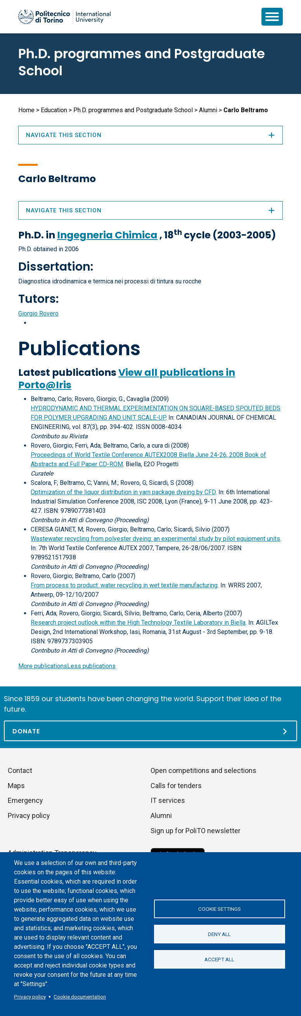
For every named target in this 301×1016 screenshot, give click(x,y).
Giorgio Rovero (38, 313)
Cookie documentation (80, 996)
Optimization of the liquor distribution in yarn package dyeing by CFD (123, 492)
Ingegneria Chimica (107, 235)
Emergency (25, 800)
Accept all (219, 959)
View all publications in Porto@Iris (126, 379)
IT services (167, 800)
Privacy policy (30, 996)
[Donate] (150, 731)
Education (54, 110)
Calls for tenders (176, 786)
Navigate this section (150, 210)
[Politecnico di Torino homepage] (64, 16)
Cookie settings (219, 909)
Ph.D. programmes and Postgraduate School (141, 62)
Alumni (208, 110)
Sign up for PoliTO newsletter (195, 831)
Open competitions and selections (203, 770)
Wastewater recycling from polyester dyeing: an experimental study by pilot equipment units (155, 538)
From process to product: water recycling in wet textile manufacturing (124, 585)
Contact (20, 770)
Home (26, 110)
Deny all (219, 934)
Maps (16, 786)
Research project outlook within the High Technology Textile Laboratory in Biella (138, 622)
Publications (79, 348)
